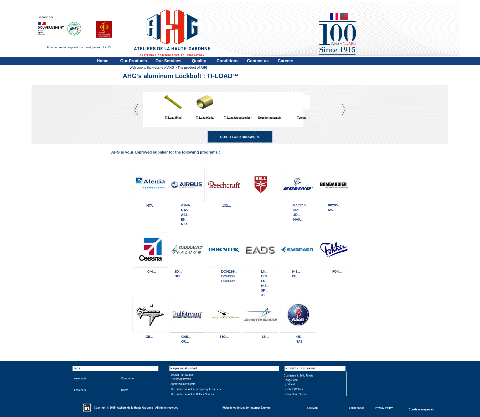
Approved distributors (183, 384)
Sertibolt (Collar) (293, 389)
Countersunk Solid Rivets (298, 375)
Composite (127, 378)
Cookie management (422, 409)
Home (102, 61)
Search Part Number (182, 374)
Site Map (312, 407)
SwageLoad (291, 380)
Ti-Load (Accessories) (237, 117)
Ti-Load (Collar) (205, 117)
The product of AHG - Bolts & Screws (192, 394)
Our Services (169, 61)
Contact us (258, 61)
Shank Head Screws (296, 394)
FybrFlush (289, 384)
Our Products (133, 61)
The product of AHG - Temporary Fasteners (196, 389)
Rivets (124, 390)
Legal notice (356, 407)
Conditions (227, 61)
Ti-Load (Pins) (173, 117)
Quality (199, 61)
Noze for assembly (269, 117)
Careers (285, 61)
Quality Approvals (181, 379)
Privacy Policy (384, 407)
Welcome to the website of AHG (152, 67)
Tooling (301, 117)
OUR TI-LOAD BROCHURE (240, 137)
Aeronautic (80, 378)
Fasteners (80, 390)
